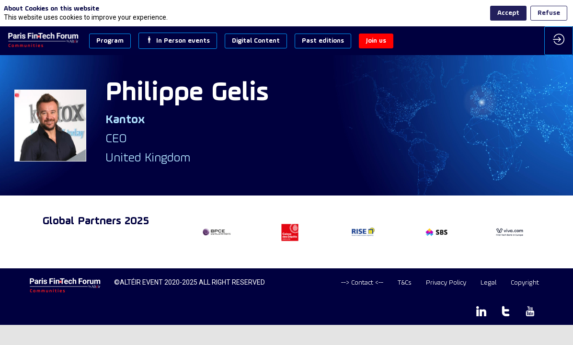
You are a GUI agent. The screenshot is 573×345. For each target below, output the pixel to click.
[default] (362, 283)
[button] (110, 41)
